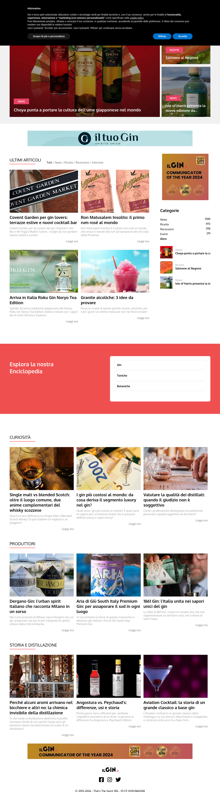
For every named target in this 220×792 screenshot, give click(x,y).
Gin (119, 365)
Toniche (122, 375)
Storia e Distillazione (33, 645)
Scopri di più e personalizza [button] (49, 36)
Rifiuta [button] (162, 36)
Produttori (22, 543)
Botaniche (123, 386)
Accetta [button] (182, 36)
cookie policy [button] (137, 18)
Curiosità (20, 437)
